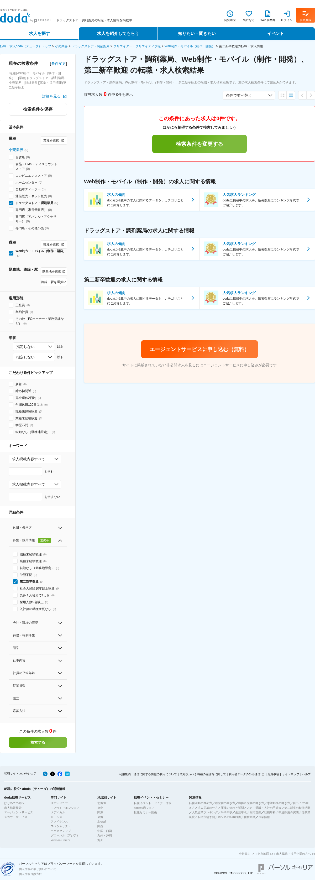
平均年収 (226, 812)
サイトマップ (290, 774)
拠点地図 (263, 853)
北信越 (101, 821)
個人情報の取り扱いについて (37, 869)
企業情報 (264, 817)
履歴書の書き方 (225, 803)
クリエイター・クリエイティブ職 (137, 46)
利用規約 (125, 774)
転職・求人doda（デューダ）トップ (25, 46)
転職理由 (255, 812)
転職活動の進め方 (200, 803)
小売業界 (61, 46)
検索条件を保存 (37, 109)
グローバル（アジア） (65, 835)
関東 (100, 812)
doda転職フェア (144, 807)
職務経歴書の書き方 (251, 803)
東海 (100, 817)
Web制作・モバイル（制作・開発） (190, 46)
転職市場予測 (206, 817)
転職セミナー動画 (145, 812)
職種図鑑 (249, 817)
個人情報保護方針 (30, 874)
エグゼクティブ (61, 830)
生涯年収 (241, 812)
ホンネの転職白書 (229, 817)
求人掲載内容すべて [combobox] (28, 459)
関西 (100, 826)
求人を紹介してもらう (118, 33)
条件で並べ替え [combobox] (239, 95)
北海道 (101, 803)
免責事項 (273, 774)
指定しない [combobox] (25, 347)
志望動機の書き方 (278, 803)
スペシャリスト (61, 826)
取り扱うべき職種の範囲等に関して (203, 774)
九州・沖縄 (104, 835)
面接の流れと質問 (232, 807)
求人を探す (39, 33)
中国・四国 (104, 830)
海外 (100, 840)
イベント (275, 33)
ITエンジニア (59, 803)
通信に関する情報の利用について (155, 774)
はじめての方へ (14, 803)
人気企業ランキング (205, 812)
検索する (37, 742)
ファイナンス (59, 821)
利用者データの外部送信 (244, 774)
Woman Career (60, 840)
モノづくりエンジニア (65, 807)
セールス (56, 817)
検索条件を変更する (199, 144)
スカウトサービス (15, 817)
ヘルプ (306, 774)
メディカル (58, 812)
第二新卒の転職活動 (297, 807)
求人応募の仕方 (208, 807)
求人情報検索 (13, 807)
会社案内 (244, 853)
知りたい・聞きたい (197, 33)
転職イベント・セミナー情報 (152, 803)
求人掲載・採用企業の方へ (293, 853)
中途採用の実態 (289, 812)
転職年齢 (270, 812)
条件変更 (58, 63)
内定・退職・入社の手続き (264, 807)
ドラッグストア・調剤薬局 (90, 46)
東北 (100, 807)
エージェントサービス (18, 812)
